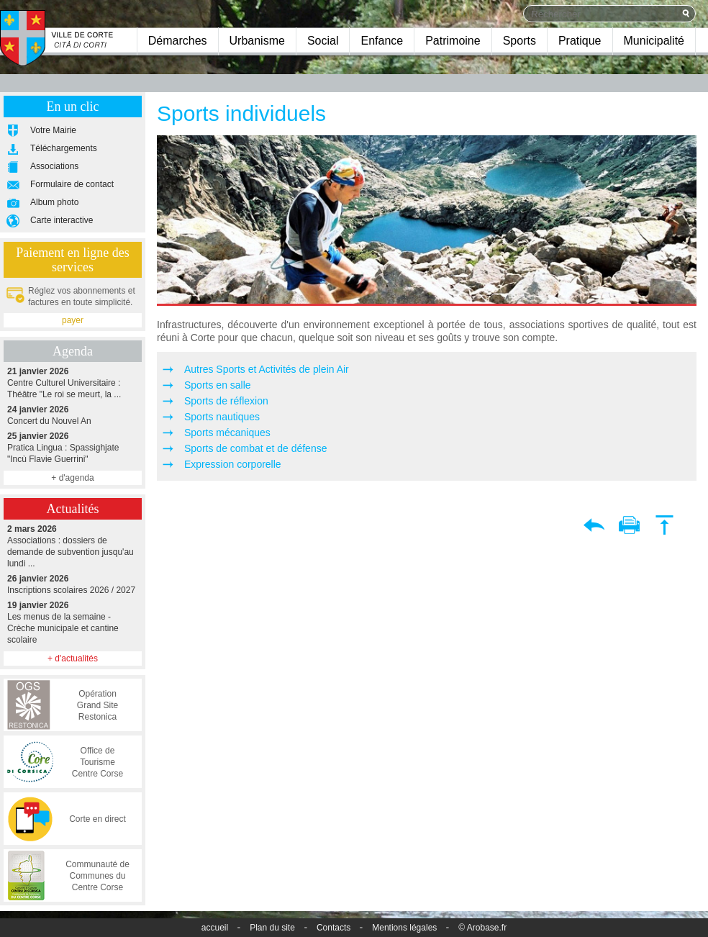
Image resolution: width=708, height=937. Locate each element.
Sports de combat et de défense (255, 448)
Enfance (381, 41)
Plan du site (272, 928)
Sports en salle (217, 385)
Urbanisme (257, 41)
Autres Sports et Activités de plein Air (266, 369)
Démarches (177, 41)
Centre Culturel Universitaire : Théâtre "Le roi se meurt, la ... (72, 382)
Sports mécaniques (227, 432)
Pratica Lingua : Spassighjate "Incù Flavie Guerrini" (72, 447)
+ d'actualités (72, 658)
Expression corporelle (232, 464)
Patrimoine (452, 41)
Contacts (333, 928)
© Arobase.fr (482, 928)
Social (323, 41)
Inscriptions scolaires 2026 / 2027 (72, 584)
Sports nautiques (222, 416)
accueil (214, 928)
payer (72, 320)
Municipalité (654, 41)
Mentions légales (404, 928)
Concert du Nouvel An (72, 415)
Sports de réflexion (226, 401)
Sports (519, 41)
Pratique (580, 41)
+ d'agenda (72, 478)
